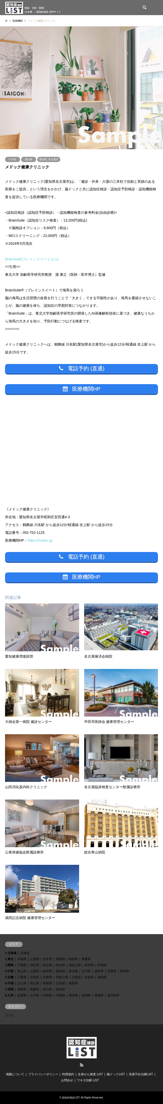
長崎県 (98, 995)
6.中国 (9, 983)
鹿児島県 (113, 995)
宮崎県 (47, 995)
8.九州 (9, 995)
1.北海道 (11, 953)
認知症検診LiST (70, 1097)
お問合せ (67, 1080)
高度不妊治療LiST (141, 1074)
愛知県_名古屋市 (48, 159)
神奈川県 (75, 965)
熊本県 (73, 995)
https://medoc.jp (39, 540)
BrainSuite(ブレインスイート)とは (32, 259)
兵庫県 (47, 977)
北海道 (24, 953)
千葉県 (21, 965)
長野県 (111, 971)
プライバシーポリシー (43, 1074)
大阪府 (76, 977)
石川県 (86, 971)
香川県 (47, 989)
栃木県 (60, 965)
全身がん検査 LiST (90, 1074)
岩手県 (47, 959)
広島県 (60, 983)
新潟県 (73, 971)
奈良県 (89, 977)
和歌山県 (62, 977)
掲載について (15, 1074)
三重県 (21, 977)
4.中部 (12, 159)
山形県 (34, 959)
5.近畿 (9, 977)
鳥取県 (73, 983)
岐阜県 (47, 971)
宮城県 (21, 959)
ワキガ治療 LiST (88, 1080)
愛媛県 (34, 989)
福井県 (98, 971)
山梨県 (34, 971)
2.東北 (9, 959)
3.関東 (9, 965)
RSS (81, 1065)
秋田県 (73, 959)
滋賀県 (101, 977)
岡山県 (34, 983)
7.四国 (9, 989)
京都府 (34, 977)
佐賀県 (21, 995)
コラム (9, 1015)
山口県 (21, 983)
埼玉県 (34, 965)
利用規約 (68, 1074)
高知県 (60, 989)
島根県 (47, 983)
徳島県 (21, 989)
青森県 (86, 959)
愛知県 (28, 159)
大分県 (34, 995)
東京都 (47, 965)
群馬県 (89, 965)
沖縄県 (60, 995)
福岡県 (86, 995)
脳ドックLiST (116, 1074)
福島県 (60, 959)
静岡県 (124, 971)
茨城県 (101, 965)
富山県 (21, 971)
